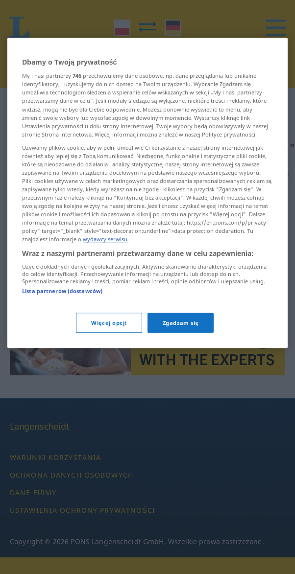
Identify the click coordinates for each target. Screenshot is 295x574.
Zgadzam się (181, 333)
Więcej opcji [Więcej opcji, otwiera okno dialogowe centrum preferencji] (108, 333)
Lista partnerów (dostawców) (62, 302)
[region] (147, 203)
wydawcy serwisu (105, 250)
